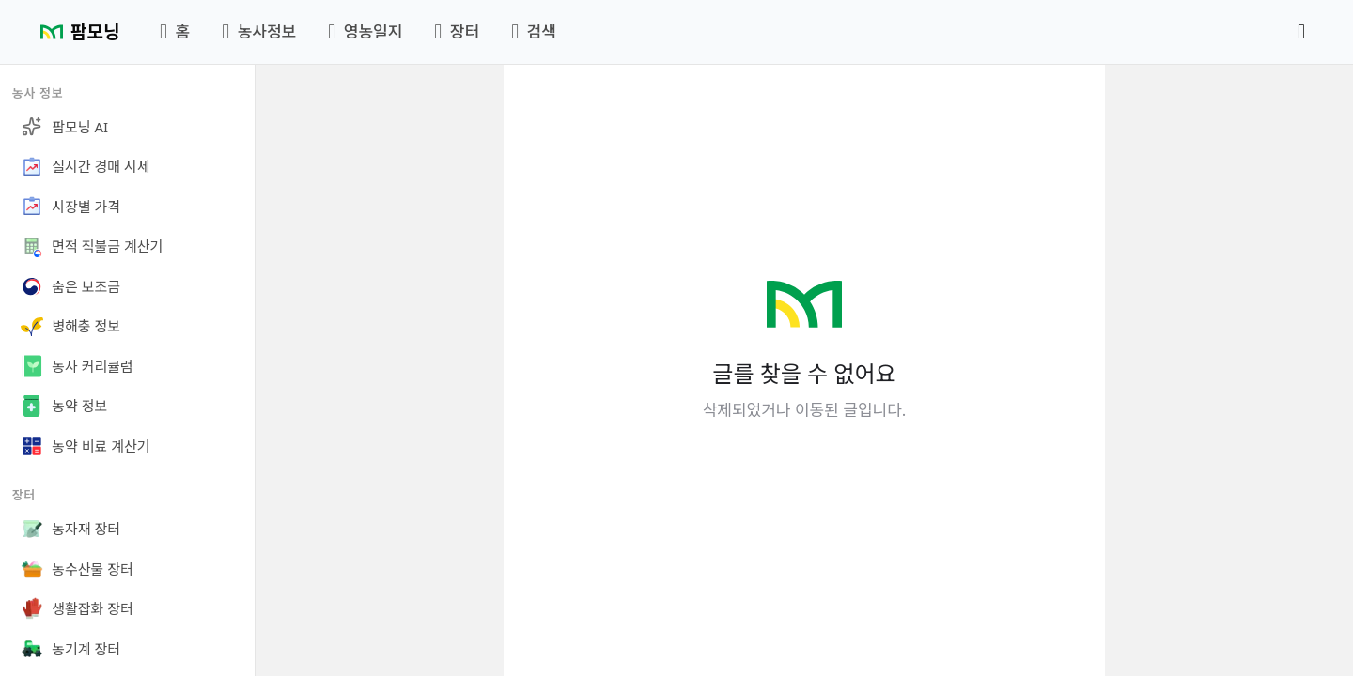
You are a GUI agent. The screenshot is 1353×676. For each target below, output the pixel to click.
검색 (533, 31)
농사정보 (259, 31)
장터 (456, 31)
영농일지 (365, 31)
